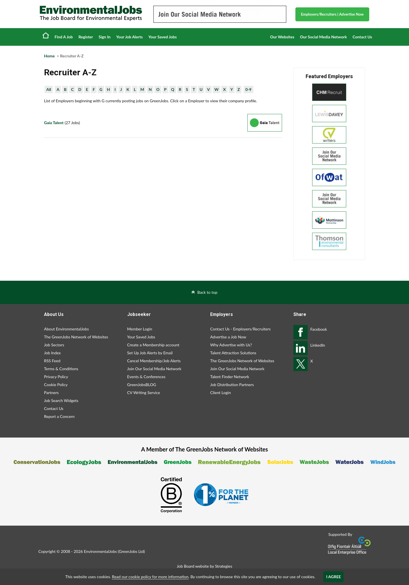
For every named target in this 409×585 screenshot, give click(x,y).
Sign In (104, 36)
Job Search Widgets (61, 400)
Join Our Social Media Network (154, 368)
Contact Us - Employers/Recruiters (240, 328)
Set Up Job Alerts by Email (150, 352)
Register (85, 36)
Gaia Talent (54, 122)
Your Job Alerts (129, 36)
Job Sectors (54, 344)
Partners (51, 392)
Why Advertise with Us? (231, 344)
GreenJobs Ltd (131, 551)
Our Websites (282, 36)
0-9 (248, 89)
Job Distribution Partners (232, 384)
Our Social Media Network (323, 36)
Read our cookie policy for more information (150, 576)
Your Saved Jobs (162, 36)
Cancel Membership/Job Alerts (154, 360)
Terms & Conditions (61, 368)
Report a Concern (59, 416)
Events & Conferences (146, 376)
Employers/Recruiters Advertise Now (332, 14)
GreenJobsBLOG (141, 384)
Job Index (52, 352)
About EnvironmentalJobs (66, 328)
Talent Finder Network (229, 376)
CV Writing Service (143, 392)
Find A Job (64, 36)
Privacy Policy (56, 376)
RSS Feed (52, 360)
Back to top (207, 292)
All (48, 89)
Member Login (139, 328)
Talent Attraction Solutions (233, 352)
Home (46, 35)
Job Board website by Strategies (204, 566)
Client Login (220, 392)
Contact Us (362, 36)
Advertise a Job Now (228, 336)
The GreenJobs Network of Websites (76, 336)
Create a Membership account (153, 344)
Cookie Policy (56, 384)
